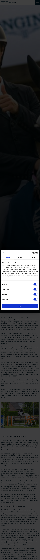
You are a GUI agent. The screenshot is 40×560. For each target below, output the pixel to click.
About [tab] (33, 257)
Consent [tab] (7, 257)
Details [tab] (20, 257)
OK (20, 306)
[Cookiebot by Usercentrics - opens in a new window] (31, 253)
